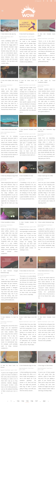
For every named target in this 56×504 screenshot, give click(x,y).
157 (36, 401)
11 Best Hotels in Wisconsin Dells (9, 129)
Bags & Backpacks (23, 36)
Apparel (39, 38)
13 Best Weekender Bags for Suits (27, 365)
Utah (12, 36)
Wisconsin (13, 132)
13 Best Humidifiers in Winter (8, 222)
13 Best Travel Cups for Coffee (45, 175)
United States (7, 36)
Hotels (2, 36)
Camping (21, 226)
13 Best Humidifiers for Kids (26, 175)
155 (27, 401)
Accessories (3, 85)
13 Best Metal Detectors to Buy (46, 270)
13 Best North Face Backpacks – (27, 34)
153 (18, 401)
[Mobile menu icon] (2, 11)
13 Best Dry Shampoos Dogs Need (9, 175)
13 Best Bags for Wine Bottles (45, 365)
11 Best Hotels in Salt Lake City (8, 34)
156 (32, 401)
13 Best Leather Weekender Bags (46, 222)
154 (22, 401)
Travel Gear (44, 38)
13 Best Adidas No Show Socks (26, 270)
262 (44, 401)
